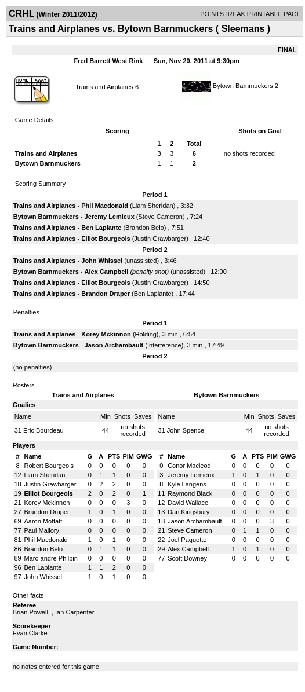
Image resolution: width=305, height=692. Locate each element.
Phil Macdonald (104, 205)
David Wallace (188, 502)
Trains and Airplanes (104, 86)
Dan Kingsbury (188, 511)
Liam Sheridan (152, 205)
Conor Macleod (189, 465)
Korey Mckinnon (106, 334)
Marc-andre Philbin (51, 558)
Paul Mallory (42, 530)
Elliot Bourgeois (105, 238)
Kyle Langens (187, 484)
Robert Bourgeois (49, 465)
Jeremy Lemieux (110, 216)
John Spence (185, 430)
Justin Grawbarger (160, 238)
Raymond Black (190, 493)
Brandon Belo (144, 227)
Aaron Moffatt (43, 521)
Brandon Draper (105, 293)
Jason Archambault (114, 345)
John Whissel (101, 260)
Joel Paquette (187, 539)
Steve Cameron (161, 216)
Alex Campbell (107, 271)
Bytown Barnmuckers (243, 85)
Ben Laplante (101, 227)
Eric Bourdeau (43, 430)
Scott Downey (187, 558)
